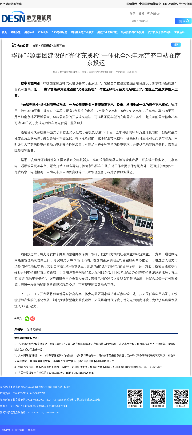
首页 (4, 32)
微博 (141, 13)
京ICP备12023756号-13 (23, 406)
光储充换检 (34, 329)
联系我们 (32, 430)
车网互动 (59, 45)
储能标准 (29, 32)
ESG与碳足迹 (59, 32)
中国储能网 (130, 3)
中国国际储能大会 (150, 3)
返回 (176, 44)
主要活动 (179, 32)
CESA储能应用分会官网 (177, 3)
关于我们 (19, 430)
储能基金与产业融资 (82, 32)
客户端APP (154, 13)
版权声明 (6, 430)
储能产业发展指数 (107, 32)
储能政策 (15, 32)
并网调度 (46, 45)
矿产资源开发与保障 (159, 32)
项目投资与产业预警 (132, 32)
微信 (133, 13)
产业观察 (43, 32)
